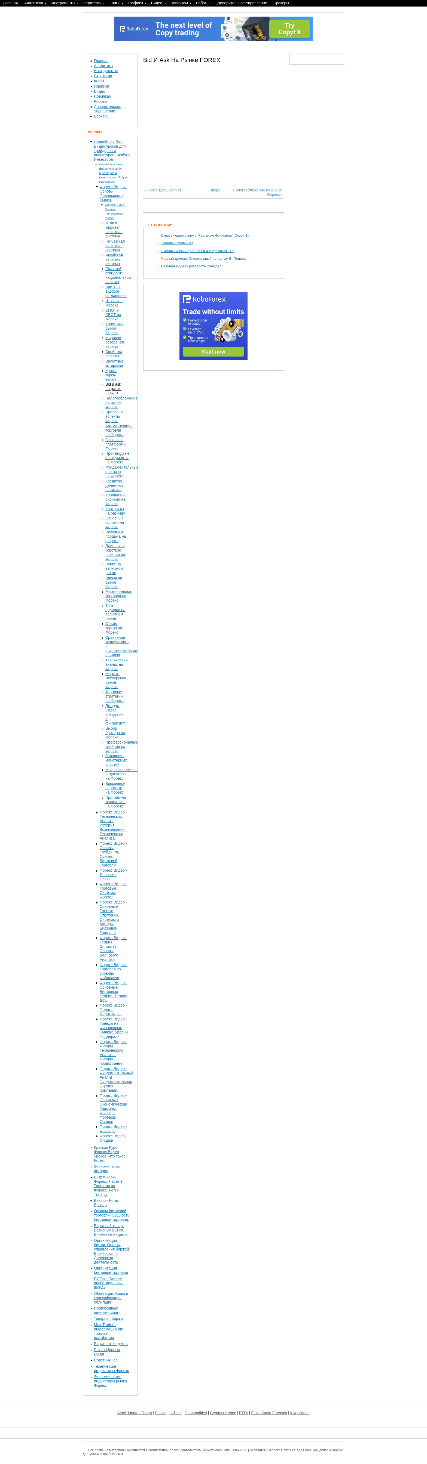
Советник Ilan (106, 1360)
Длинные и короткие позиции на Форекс (115, 552)
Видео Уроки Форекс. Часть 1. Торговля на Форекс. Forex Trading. (108, 1186)
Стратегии (92, 3)
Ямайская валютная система (114, 259)
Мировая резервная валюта (114, 342)
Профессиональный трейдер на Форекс (123, 746)
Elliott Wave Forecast (269, 1413)
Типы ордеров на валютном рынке (115, 612)
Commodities (196, 1413)
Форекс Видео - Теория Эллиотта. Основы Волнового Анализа (113, 949)
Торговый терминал (177, 243)
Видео (156, 3)
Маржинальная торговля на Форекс (118, 595)
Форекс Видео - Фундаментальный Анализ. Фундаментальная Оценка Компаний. (116, 1079)
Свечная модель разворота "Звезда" (191, 266)
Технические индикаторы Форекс (111, 1368)
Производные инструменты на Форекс (117, 457)
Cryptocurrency (223, 1413)
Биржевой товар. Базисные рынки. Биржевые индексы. (111, 1230)
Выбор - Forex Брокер (106, 1202)
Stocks (160, 1413)
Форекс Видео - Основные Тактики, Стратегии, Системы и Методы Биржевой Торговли (113, 917)
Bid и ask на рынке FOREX (113, 388)
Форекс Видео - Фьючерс (113, 1128)
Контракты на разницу (115, 511)
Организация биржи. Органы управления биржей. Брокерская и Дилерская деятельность (112, 1251)
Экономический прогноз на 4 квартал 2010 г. (197, 251)
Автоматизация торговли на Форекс (118, 430)
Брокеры (281, 3)
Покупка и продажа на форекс (115, 536)
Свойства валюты (113, 353)
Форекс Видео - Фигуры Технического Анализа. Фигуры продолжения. (113, 1052)
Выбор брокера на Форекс (115, 732)
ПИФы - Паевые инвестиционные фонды (109, 1282)
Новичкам (179, 3)
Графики (135, 3)
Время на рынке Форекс (113, 582)
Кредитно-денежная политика (114, 485)
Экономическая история (107, 1168)
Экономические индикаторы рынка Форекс (110, 1381)
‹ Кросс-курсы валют (163, 190)
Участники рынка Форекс (114, 328)
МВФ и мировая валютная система (114, 229)
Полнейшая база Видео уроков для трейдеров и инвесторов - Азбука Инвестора (112, 151)
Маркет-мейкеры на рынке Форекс (115, 680)
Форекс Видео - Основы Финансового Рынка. (113, 193)
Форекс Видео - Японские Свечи (113, 874)
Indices (175, 1413)
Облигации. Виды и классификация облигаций (111, 1297)
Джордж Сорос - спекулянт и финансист (115, 714)
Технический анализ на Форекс (116, 664)
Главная (10, 3)
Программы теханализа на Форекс (115, 801)
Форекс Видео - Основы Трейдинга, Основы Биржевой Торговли (113, 854)
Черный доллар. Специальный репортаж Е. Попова (203, 258)
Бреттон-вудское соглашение (116, 291)
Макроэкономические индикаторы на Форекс (124, 774)
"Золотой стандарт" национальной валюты (118, 275)
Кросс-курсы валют (111, 375)
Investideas (300, 1413)
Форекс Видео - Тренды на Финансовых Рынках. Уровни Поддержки (114, 1028)
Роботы (202, 3)
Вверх (212, 190)
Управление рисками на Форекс (116, 499)
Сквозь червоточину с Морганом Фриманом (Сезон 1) (205, 235)
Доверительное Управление (242, 3)
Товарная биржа (108, 1318)
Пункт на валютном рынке (114, 568)
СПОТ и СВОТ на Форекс (113, 314)
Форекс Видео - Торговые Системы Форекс (113, 890)
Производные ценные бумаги (107, 1310)
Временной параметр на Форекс (115, 787)
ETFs (243, 1413)
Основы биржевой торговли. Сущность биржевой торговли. (111, 1215)
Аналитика (33, 3)
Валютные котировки (114, 363)
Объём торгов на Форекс (113, 627)
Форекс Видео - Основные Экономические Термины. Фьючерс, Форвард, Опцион (113, 1108)
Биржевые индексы (111, 1344)
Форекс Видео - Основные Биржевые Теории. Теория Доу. (113, 991)
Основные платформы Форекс (115, 444)
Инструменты (63, 3)
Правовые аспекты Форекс (114, 416)
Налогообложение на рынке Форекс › (257, 192)
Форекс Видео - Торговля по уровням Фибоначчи (113, 971)
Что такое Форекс (114, 303)
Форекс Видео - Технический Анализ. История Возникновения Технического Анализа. (113, 825)
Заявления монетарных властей (116, 760)
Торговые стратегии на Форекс (114, 696)
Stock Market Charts (134, 1413)
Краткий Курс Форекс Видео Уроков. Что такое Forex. (110, 1154)
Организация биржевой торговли (111, 1270)
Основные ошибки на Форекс (114, 522)
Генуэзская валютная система (115, 245)
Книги (114, 3)
